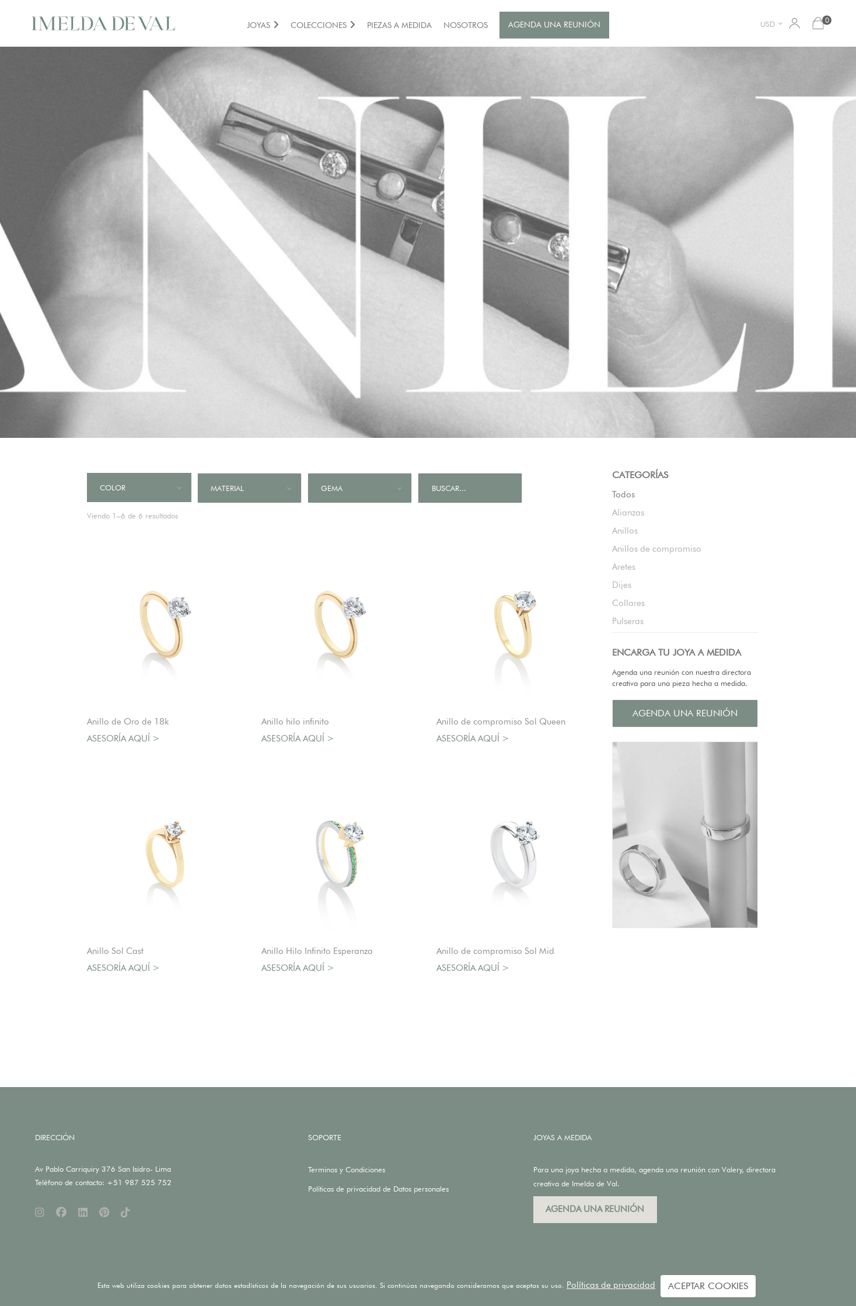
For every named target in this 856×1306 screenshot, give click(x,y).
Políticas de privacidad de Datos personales (378, 1188)
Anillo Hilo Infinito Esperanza (317, 951)
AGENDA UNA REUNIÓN (554, 24)
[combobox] (773, 23)
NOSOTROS (465, 25)
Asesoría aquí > (123, 738)
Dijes (621, 585)
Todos (623, 494)
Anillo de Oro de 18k (128, 721)
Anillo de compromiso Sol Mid (495, 951)
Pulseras (628, 621)
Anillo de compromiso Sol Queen (500, 721)
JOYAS (258, 25)
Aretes (623, 567)
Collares (628, 603)
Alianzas (628, 512)
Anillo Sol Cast (115, 951)
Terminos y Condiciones (346, 1169)
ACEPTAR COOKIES (708, 1285)
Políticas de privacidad (611, 1285)
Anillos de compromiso (656, 549)
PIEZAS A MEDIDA (399, 25)
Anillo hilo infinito (295, 721)
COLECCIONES (319, 25)
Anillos (625, 530)
